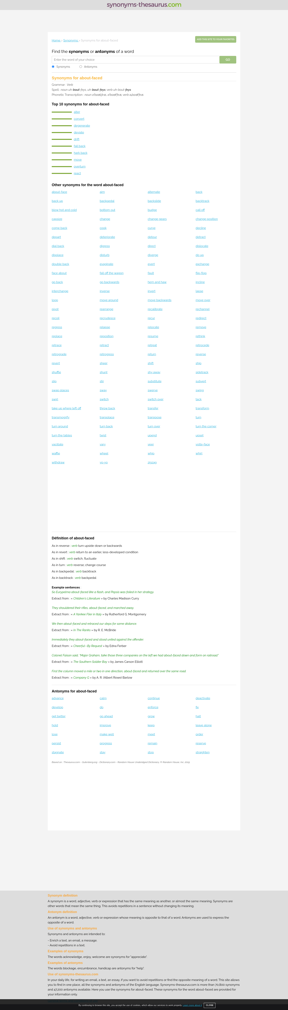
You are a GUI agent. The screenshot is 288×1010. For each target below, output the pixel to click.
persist (56, 743)
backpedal (107, 201)
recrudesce (108, 318)
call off (200, 210)
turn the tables (62, 435)
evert (151, 264)
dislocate (202, 246)
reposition (107, 336)
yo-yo (104, 462)
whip (151, 453)
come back (59, 228)
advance (58, 698)
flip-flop (201, 273)
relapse (105, 327)
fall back (79, 146)
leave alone (204, 725)
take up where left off (66, 408)
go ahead (106, 716)
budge (152, 210)
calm (103, 698)
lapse (199, 291)
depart (56, 237)
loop (55, 300)
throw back (107, 408)
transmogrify (60, 417)
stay (102, 752)
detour (152, 237)
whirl (199, 453)
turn (198, 417)
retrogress (107, 354)
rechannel (203, 309)
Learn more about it (192, 1005)
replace (57, 336)
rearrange (106, 309)
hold (55, 725)
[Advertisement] (144, 21)
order (199, 734)
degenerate (82, 125)
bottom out (107, 210)
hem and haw (157, 282)
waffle (56, 453)
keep (151, 725)
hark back (80, 153)
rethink (200, 336)
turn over (154, 426)
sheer (103, 363)
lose (55, 734)
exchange (202, 264)
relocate (153, 327)
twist (103, 435)
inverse (105, 291)
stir (102, 381)
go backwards (109, 282)
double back (60, 264)
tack (199, 399)
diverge (153, 255)
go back (57, 282)
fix (197, 707)
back (199, 192)
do (101, 707)
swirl (55, 399)
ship (199, 363)
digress (105, 246)
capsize (57, 219)
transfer (153, 408)
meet (151, 734)
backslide (154, 201)
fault (151, 273)
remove (201, 327)
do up (200, 255)
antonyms (105, 51)
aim (102, 192)
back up (57, 201)
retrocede (202, 345)
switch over (155, 399)
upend (152, 435)
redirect (201, 318)
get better (59, 716)
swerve (153, 390)
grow (151, 716)
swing (200, 390)
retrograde (59, 354)
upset (200, 435)
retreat (152, 345)
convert (79, 119)
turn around (60, 426)
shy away (154, 372)
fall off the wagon (112, 273)
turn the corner (206, 426)
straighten (203, 752)
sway (103, 390)
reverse (201, 354)
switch (104, 399)
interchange (60, 291)
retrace (57, 345)
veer (151, 444)
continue (154, 698)
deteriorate (107, 237)
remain (152, 743)
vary (102, 444)
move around (109, 300)
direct (152, 246)
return (152, 354)
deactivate (203, 698)
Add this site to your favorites (215, 39)
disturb (104, 255)
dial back (58, 246)
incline (200, 282)
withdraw (58, 462)
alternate (154, 192)
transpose (154, 417)
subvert (201, 381)
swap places (60, 390)
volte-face (203, 444)
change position (207, 219)
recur (151, 318)
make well (107, 734)
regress (57, 327)
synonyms (79, 51)
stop (151, 752)
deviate (79, 132)
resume (153, 336)
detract (201, 237)
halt (198, 716)
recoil (55, 318)
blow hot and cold (64, 210)
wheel (104, 453)
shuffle (56, 372)
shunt (103, 372)
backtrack (202, 201)
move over (203, 300)
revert (56, 363)
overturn (79, 166)
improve (105, 725)
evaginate (106, 264)
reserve (201, 743)
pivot (55, 309)
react (77, 173)
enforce (153, 707)
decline (201, 228)
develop (57, 707)
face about (59, 273)
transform (202, 408)
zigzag (152, 462)
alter (77, 112)
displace (57, 255)
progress (106, 743)
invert (151, 291)
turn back (106, 426)
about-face (59, 192)
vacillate (57, 444)
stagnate (58, 752)
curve (151, 228)
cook (103, 228)
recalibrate (155, 309)
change (105, 219)
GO (228, 60)
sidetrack (202, 372)
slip (54, 381)
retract (104, 345)
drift (76, 139)
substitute (154, 381)
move (78, 159)
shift (150, 363)
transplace (107, 417)
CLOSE (209, 1005)
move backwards (159, 300)
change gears (157, 219)
